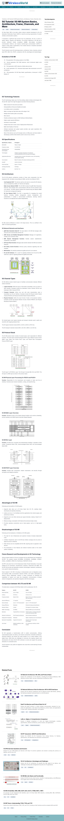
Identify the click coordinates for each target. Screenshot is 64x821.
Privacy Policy (23, 816)
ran (35, 680)
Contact (47, 816)
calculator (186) (48, 80)
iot (25, 767)
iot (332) (46, 62)
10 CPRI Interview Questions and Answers (15, 748)
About (16, 816)
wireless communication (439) (51, 60)
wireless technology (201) (50, 78)
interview (13, 754)
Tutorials (4, 19)
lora (22, 725)
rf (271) (46, 64)
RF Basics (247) (48, 26)
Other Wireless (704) (49, 22)
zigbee (27, 725)
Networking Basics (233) (50, 29)
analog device (35, 740)
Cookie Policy (32, 816)
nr (8, 796)
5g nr (7, 29)
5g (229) (46, 71)
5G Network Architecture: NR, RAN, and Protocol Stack (36, 674)
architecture (30, 767)
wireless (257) (48, 66)
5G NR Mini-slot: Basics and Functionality (32, 776)
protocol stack (34, 29)
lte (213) (46, 75)
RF (15, 3)
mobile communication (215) (51, 73)
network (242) (48, 69)
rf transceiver (27, 740)
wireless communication (15, 29)
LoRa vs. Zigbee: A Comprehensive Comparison (34, 719)
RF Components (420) (49, 24)
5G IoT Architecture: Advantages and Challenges (34, 761)
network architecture (25, 29)
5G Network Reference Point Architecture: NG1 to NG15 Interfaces (39, 689)
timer (12, 807)
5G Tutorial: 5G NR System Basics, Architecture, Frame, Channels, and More (25, 19)
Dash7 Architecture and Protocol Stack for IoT (33, 704)
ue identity (13, 796)
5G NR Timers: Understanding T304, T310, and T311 (17, 803)
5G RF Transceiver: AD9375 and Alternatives (33, 734)
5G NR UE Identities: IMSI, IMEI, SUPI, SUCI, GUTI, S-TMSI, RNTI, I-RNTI (23, 791)
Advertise (41, 816)
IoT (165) (46, 33)
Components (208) (49, 31)
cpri (5, 754)
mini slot (30, 782)
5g (3, 29)
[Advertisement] (32, 14)
